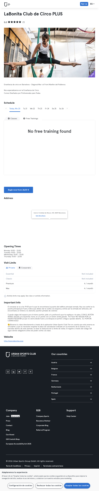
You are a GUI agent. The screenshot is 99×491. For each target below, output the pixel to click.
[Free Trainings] (31, 118)
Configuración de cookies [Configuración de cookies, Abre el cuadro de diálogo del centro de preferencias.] (20, 486)
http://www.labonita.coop (13, 341)
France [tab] (71, 374)
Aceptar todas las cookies (77, 486)
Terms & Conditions (13, 466)
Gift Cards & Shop (13, 439)
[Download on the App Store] (14, 364)
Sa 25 (54, 109)
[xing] (31, 372)
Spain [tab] (71, 399)
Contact (9, 425)
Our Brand (10, 435)
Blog (7, 430)
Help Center (71, 416)
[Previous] (6, 108)
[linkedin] (13, 372)
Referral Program (43, 430)
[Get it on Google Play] (32, 364)
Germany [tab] (71, 380)
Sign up (84, 4)
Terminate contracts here (53, 466)
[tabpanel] (49, 281)
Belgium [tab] (71, 368)
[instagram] (8, 372)
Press (8, 421)
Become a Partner (43, 421)
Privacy (27, 466)
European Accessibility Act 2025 (18, 444)
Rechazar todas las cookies (49, 486)
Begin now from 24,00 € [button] (18, 190)
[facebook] (25, 372)
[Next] (67, 108)
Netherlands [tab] (71, 386)
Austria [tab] (71, 362)
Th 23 (40, 109)
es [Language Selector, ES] (92, 4)
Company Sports (42, 416)
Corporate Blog (42, 425)
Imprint (37, 466)
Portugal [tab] (71, 393)
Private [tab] (10, 268)
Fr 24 (47, 109)
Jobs (8, 416)
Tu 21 (25, 109)
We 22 (32, 109)
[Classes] (12, 118)
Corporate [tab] (25, 268)
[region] (49, 480)
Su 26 (61, 109)
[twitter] (19, 372)
